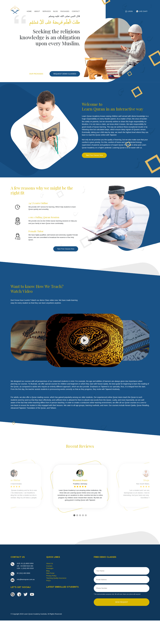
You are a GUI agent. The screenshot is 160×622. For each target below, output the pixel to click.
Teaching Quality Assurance (56, 578)
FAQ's (48, 580)
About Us (49, 563)
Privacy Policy (51, 576)
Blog (48, 571)
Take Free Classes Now (94, 155)
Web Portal (50, 573)
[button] (74, 515)
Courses (49, 566)
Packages (49, 568)
